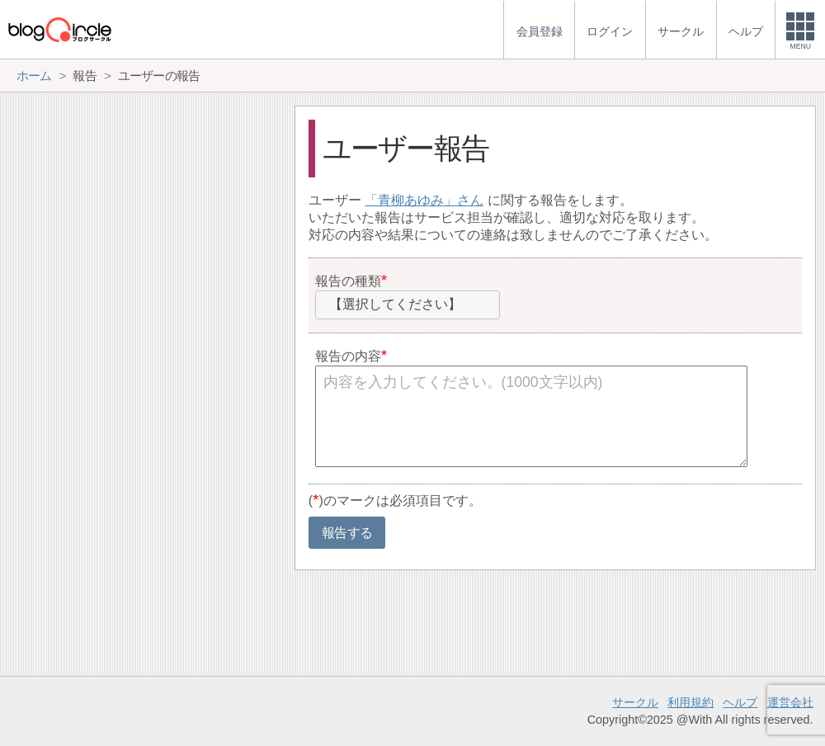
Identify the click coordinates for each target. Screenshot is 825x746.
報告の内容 (348, 356)
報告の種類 (348, 281)
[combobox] (407, 305)
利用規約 (690, 702)
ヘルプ (740, 702)
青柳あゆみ (411, 200)
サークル (635, 702)
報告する (347, 533)
